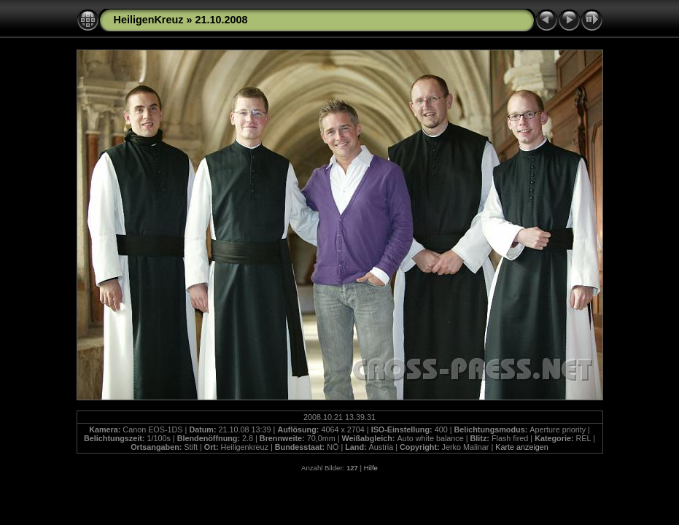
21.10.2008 (221, 20)
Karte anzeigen (521, 447)
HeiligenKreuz (149, 20)
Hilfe (371, 468)
